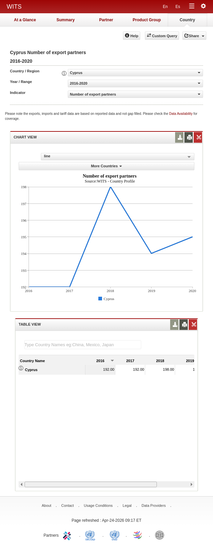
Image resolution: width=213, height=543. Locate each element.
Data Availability (181, 114)
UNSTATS (114, 534)
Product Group (147, 20)
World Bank (161, 534)
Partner (106, 20)
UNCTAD (91, 534)
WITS (14, 6)
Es (177, 6)
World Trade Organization (138, 534)
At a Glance (25, 20)
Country (187, 20)
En (165, 6)
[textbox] (82, 344)
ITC (68, 534)
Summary (65, 20)
